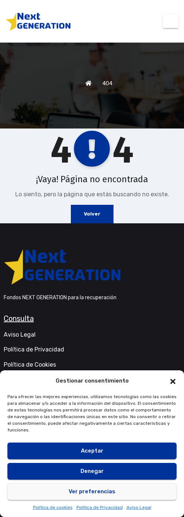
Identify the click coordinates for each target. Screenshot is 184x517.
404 (107, 83)
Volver (92, 214)
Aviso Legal (138, 507)
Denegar (92, 471)
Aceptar (92, 450)
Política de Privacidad (99, 507)
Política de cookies (53, 507)
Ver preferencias (92, 491)
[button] (173, 380)
